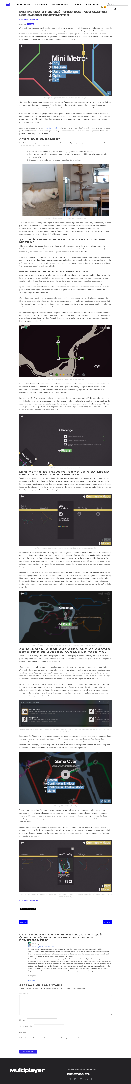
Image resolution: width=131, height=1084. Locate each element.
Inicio (8, 4)
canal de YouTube (50, 128)
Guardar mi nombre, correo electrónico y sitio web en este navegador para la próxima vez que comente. (58, 1038)
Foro (78, 4)
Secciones (23, 4)
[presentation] (33, 1045)
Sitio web (22, 1032)
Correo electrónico (26, 1026)
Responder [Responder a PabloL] (32, 980)
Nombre (22, 1020)
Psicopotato (31, 20)
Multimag (41, 4)
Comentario (24, 993)
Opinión (31, 24)
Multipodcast (61, 4)
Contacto (92, 4)
